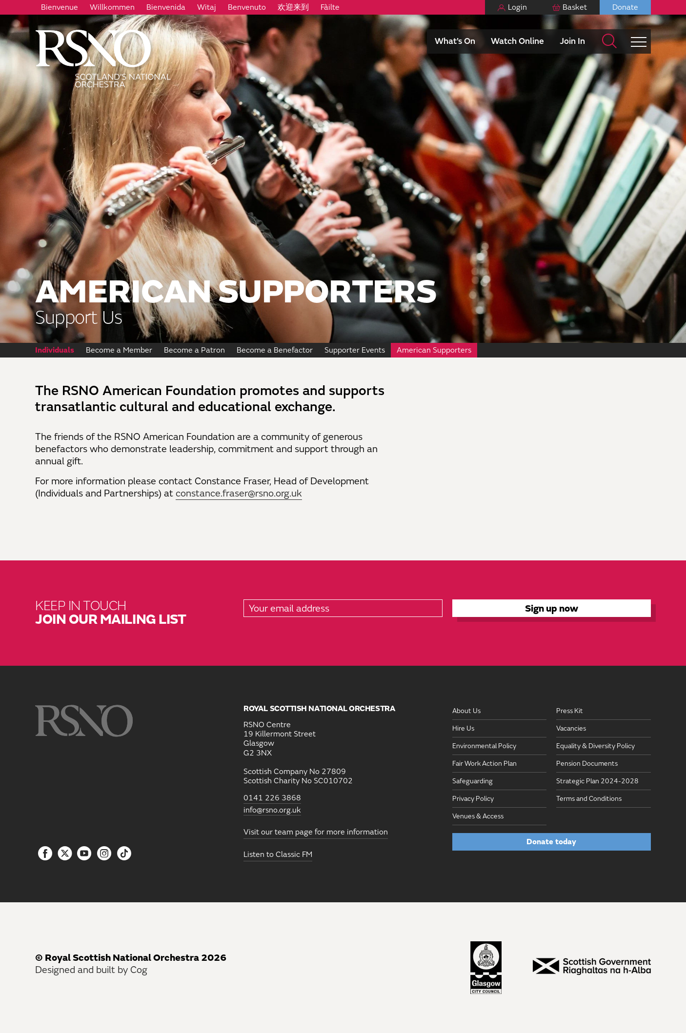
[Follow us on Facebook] (45, 854)
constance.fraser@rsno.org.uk (239, 493)
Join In (572, 41)
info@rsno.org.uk (272, 810)
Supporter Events (354, 350)
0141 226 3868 (272, 798)
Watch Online (517, 41)
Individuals (54, 350)
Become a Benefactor (275, 350)
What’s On (455, 41)
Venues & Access (478, 816)
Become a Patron (194, 350)
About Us (466, 711)
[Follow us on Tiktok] (124, 853)
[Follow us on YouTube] (85, 854)
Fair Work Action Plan (484, 763)
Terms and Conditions (589, 799)
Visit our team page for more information (315, 832)
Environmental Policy (484, 746)
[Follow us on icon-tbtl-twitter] (65, 856)
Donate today (551, 842)
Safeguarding (472, 781)
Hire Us (463, 728)
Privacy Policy (473, 799)
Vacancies (571, 728)
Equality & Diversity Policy (595, 746)
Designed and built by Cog (91, 970)
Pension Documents (587, 763)
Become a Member (119, 350)
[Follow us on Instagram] (104, 854)
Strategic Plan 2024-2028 (597, 781)
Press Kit (569, 711)
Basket (575, 7)
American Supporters (434, 350)
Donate (625, 7)
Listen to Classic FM (277, 854)
